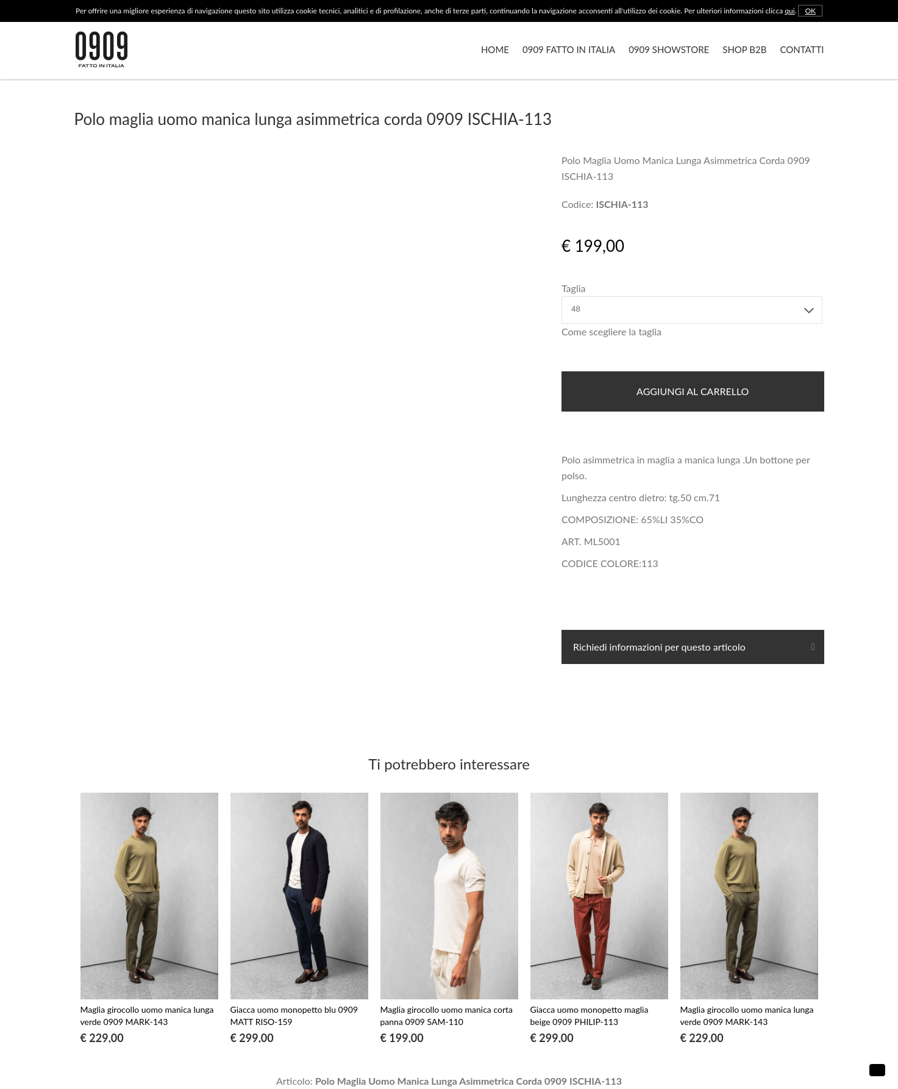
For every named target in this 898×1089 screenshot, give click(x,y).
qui (789, 10)
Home (495, 49)
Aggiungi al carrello (692, 391)
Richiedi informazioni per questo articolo (658, 646)
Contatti (802, 49)
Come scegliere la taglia (611, 331)
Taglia (573, 288)
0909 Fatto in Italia (568, 49)
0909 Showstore (669, 49)
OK (810, 10)
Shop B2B (744, 49)
